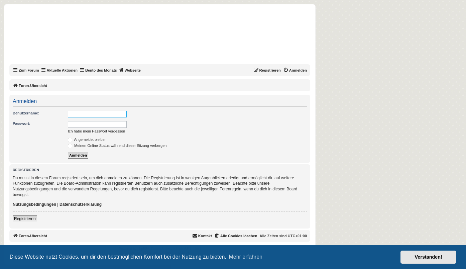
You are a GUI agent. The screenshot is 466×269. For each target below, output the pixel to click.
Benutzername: (26, 113)
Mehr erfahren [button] (245, 257)
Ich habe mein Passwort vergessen (96, 131)
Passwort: (21, 123)
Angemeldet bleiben (87, 140)
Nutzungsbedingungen (34, 204)
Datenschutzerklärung (81, 204)
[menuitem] (295, 70)
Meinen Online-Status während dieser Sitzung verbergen (117, 146)
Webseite (130, 70)
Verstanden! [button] (428, 257)
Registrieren (25, 218)
